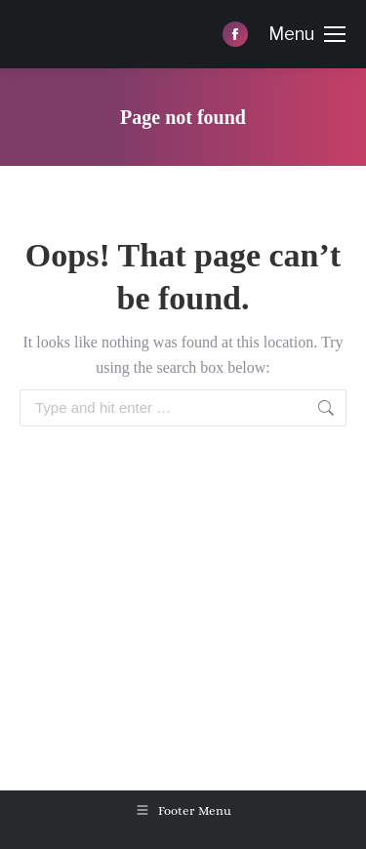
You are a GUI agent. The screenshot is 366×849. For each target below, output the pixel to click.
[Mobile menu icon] (306, 34)
